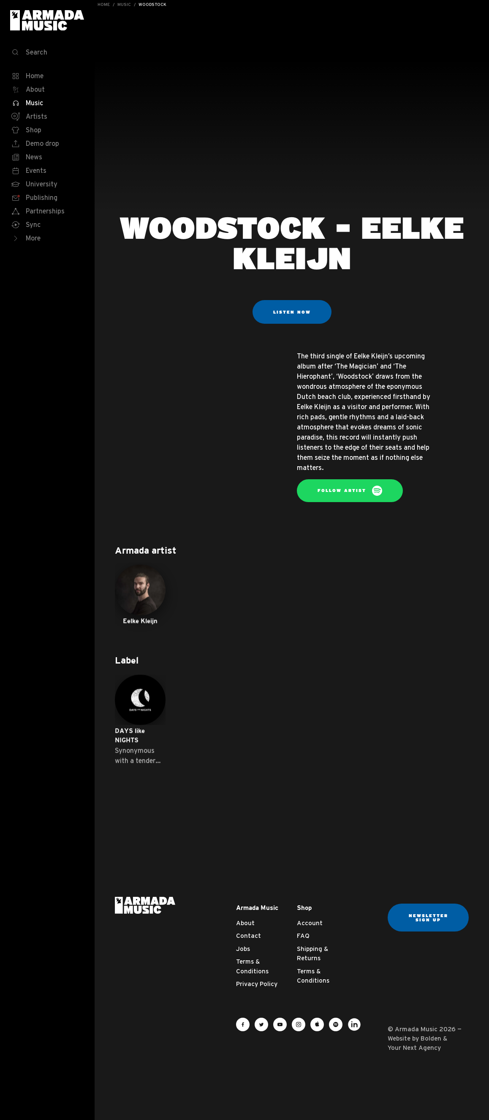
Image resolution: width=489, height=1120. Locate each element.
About (245, 922)
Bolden (431, 1038)
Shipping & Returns (312, 953)
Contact (248, 935)
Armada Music (47, 20)
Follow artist (350, 491)
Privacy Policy (256, 983)
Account (310, 922)
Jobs (243, 948)
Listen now (292, 311)
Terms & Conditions (252, 966)
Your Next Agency (414, 1047)
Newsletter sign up (428, 917)
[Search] (47, 52)
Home (104, 4)
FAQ (303, 935)
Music (124, 4)
